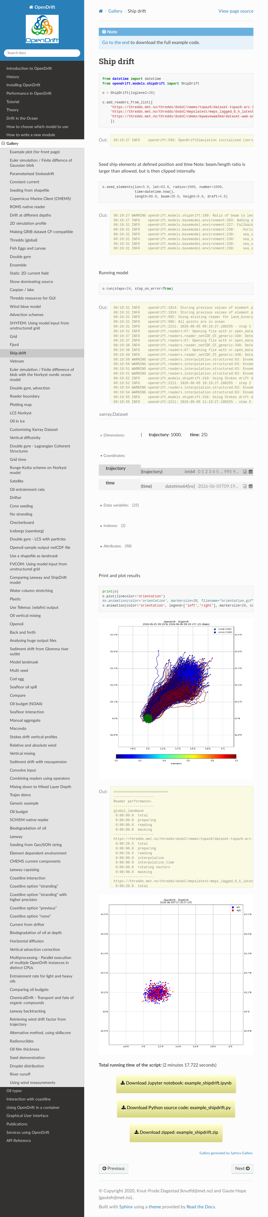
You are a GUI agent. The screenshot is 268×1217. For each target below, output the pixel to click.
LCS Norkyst (20, 413)
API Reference (18, 1141)
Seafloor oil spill (23, 687)
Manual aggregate (25, 720)
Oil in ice (17, 421)
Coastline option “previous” (33, 908)
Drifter (15, 498)
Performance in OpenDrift (29, 93)
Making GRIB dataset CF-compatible (41, 232)
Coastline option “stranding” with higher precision (38, 897)
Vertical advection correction (35, 949)
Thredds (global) (23, 240)
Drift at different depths (30, 215)
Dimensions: (114, 435)
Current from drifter (27, 925)
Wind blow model (25, 307)
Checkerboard (22, 523)
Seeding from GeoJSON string (36, 845)
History (12, 77)
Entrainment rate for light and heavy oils (41, 978)
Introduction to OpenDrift (29, 68)
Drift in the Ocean (22, 118)
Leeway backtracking (27, 1011)
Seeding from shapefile (29, 190)
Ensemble (18, 265)
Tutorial (12, 102)
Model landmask (24, 662)
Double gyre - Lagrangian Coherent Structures (40, 448)
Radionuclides (22, 1041)
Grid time (18, 459)
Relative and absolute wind (33, 745)
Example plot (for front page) (35, 152)
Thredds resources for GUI (33, 298)
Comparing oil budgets (29, 990)
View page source (236, 11)
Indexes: (114, 525)
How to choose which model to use (37, 127)
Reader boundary (25, 396)
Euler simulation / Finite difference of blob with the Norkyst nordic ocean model (42, 375)
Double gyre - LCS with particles (38, 539)
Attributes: (118, 546)
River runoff (20, 1074)
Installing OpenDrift (23, 85)
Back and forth (23, 632)
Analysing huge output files (33, 640)
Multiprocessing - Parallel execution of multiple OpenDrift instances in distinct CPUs (40, 963)
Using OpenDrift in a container (32, 1107)
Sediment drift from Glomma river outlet (39, 651)
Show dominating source (31, 282)
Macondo (18, 728)
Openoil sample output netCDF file (40, 547)
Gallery (10, 143)
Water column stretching (31, 591)
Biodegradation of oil (28, 828)
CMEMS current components (35, 861)
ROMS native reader (27, 207)
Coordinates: (114, 456)
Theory (12, 110)
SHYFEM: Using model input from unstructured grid (39, 325)
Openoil (16, 624)
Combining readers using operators (40, 778)
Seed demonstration (27, 1058)
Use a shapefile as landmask (34, 556)
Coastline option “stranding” (34, 886)
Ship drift (18, 353)
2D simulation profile (28, 223)
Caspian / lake (22, 290)
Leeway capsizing (24, 870)
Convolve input (23, 770)
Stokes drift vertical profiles (33, 737)
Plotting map (21, 405)
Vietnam (17, 361)
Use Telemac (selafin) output (34, 607)
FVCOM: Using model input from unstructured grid (38, 566)
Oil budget (19, 812)
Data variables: (121, 505)
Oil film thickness (24, 1049)
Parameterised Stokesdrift (32, 174)
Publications (17, 1124)
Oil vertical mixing (25, 616)
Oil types (14, 1091)
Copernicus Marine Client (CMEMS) (40, 199)
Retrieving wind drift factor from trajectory (38, 1021)
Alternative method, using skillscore (40, 1033)
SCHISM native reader (29, 820)
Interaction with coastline (28, 1099)
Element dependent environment (38, 853)
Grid (13, 337)
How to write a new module (30, 135)
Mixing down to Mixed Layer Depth (40, 787)
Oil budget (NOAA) (26, 704)
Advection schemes (26, 315)
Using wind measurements (32, 1083)
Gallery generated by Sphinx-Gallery (226, 1153)
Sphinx (126, 1207)
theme (155, 1207)
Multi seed (19, 670)
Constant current (24, 182)
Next (242, 1168)
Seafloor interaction (27, 712)
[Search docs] (42, 53)
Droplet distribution (27, 1066)
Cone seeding (21, 506)
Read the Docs (201, 1207)
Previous (113, 1168)
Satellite (16, 481)
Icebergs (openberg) (27, 531)
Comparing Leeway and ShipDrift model (38, 580)
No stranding (21, 514)
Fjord (14, 345)
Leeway (16, 837)
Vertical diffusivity (25, 438)
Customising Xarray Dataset (34, 430)
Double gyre (20, 257)
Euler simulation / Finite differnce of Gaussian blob (41, 163)
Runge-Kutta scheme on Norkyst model (38, 470)
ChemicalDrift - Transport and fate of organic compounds (42, 1000)
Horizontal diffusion (27, 941)
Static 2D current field (29, 273)
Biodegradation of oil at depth (36, 933)
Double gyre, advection (30, 388)
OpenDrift (42, 25)
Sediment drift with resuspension (38, 762)
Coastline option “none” (30, 916)
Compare (18, 695)
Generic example (24, 803)
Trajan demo (20, 795)
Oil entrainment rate (27, 489)
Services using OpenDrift (27, 1132)
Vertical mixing (22, 753)
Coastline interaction (27, 878)
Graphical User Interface (27, 1116)
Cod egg (17, 679)
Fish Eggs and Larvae (28, 248)
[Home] (101, 11)
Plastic (15, 599)
